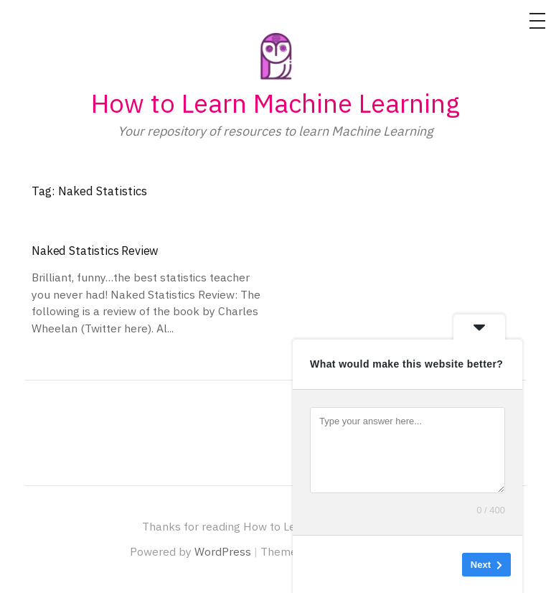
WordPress (222, 551)
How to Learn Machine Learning (275, 103)
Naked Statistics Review (95, 250)
